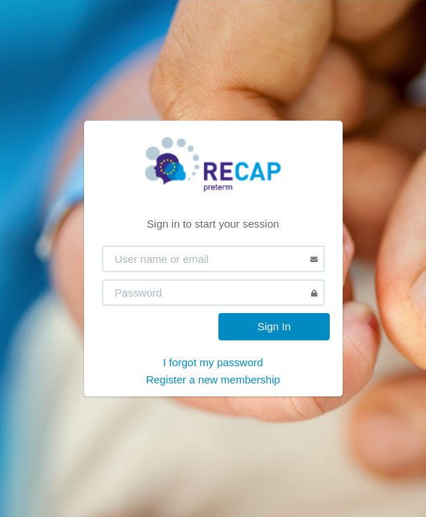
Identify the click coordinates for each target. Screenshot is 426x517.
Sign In (274, 326)
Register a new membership (213, 379)
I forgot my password (213, 362)
